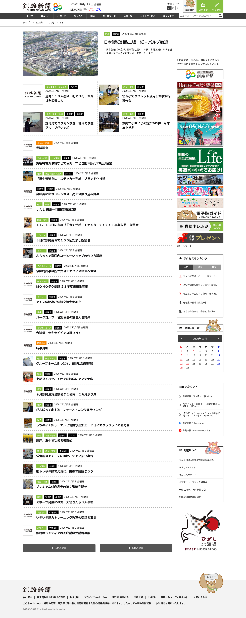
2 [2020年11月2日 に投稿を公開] (187, 351)
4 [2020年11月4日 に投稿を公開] (200, 351)
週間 (200, 267)
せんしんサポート (187, 474)
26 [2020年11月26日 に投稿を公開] (206, 363)
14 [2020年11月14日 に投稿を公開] (218, 355)
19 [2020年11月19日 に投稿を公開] (206, 359)
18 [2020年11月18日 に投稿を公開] (200, 359)
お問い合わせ (200, 597)
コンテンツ (168, 15)
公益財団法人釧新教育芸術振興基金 (196, 460)
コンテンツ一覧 (184, 246)
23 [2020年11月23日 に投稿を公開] (187, 363)
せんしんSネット (187, 467)
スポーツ (61, 15)
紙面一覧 (128, 15)
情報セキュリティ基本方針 (174, 597)
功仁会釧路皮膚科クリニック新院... (200, 284)
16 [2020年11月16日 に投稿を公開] (187, 359)
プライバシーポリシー (96, 597)
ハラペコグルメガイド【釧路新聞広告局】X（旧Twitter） (199, 405)
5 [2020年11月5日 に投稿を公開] (206, 351)
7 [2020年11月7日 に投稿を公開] (218, 351)
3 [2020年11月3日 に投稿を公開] (193, 351)
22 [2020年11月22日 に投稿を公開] (181, 363)
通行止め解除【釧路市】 (195, 302)
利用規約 (74, 597)
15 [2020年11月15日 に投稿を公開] (181, 359)
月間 (214, 267)
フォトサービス (147, 15)
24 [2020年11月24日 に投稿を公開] (193, 363)
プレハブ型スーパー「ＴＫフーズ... (200, 275)
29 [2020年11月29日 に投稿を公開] (181, 367)
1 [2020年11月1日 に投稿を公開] (181, 351)
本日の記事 (60, 548)
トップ (30, 15)
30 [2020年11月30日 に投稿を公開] (187, 367)
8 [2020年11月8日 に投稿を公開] (181, 355)
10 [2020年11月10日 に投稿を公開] (193, 355)
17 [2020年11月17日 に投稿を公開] (193, 359)
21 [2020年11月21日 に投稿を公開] (218, 359)
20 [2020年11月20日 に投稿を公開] (212, 359)
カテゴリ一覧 (109, 15)
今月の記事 (137, 548)
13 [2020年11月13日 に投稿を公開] (212, 355)
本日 (186, 267)
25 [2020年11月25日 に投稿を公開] (200, 363)
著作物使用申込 (120, 597)
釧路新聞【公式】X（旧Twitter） (197, 396)
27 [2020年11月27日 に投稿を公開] (212, 363)
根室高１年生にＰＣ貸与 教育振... (200, 293)
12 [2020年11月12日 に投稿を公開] (206, 355)
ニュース (45, 15)
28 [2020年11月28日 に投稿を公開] (218, 363)
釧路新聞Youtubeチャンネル (195, 430)
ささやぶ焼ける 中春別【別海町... (200, 311)
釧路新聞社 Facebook (191, 422)
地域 (92, 15)
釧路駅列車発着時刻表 (190, 496)
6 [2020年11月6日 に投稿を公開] (212, 351)
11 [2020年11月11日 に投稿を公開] (200, 355)
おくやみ (78, 15)
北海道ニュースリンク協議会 (193, 482)
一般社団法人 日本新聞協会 (192, 489)
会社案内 (27, 597)
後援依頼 (138, 597)
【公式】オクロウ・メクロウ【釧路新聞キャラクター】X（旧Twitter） (199, 414)
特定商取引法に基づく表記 (51, 597)
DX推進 (152, 597)
